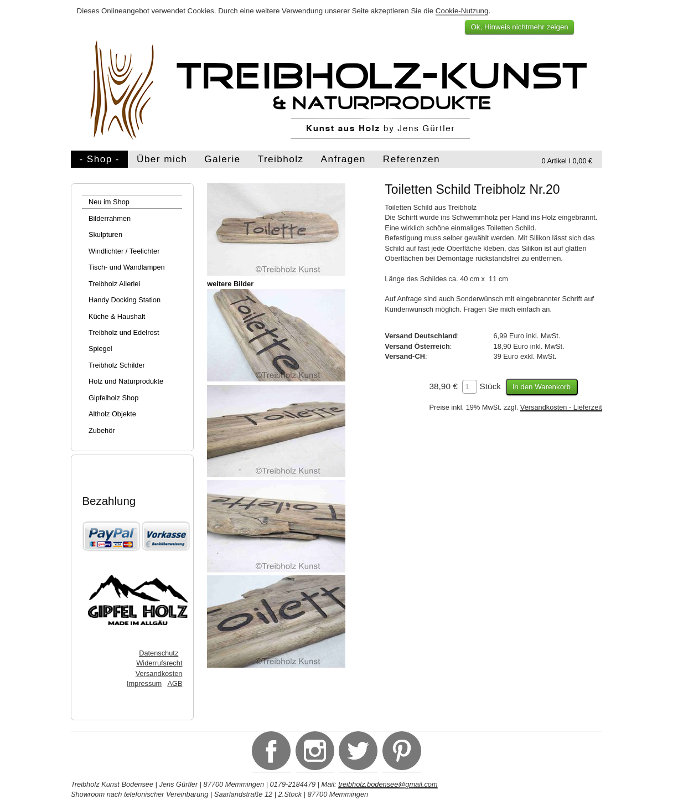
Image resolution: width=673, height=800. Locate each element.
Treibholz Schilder (117, 365)
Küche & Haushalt (117, 316)
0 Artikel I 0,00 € (566, 161)
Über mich (162, 158)
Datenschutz (158, 653)
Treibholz (281, 158)
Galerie (222, 158)
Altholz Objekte (112, 414)
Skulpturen (105, 234)
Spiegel (100, 348)
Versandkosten (159, 673)
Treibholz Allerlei (114, 284)
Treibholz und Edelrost (124, 332)
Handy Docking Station (125, 300)
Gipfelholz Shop (113, 398)
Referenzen (411, 158)
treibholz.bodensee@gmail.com (387, 784)
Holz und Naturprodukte (126, 381)
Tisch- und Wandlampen (127, 267)
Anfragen (343, 158)
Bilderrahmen (110, 218)
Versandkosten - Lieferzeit (561, 407)
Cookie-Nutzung (462, 11)
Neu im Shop (109, 202)
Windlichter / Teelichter (124, 251)
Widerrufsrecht (159, 663)
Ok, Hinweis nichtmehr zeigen (519, 27)
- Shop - (99, 158)
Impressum (144, 683)
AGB (174, 683)
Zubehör (102, 430)
